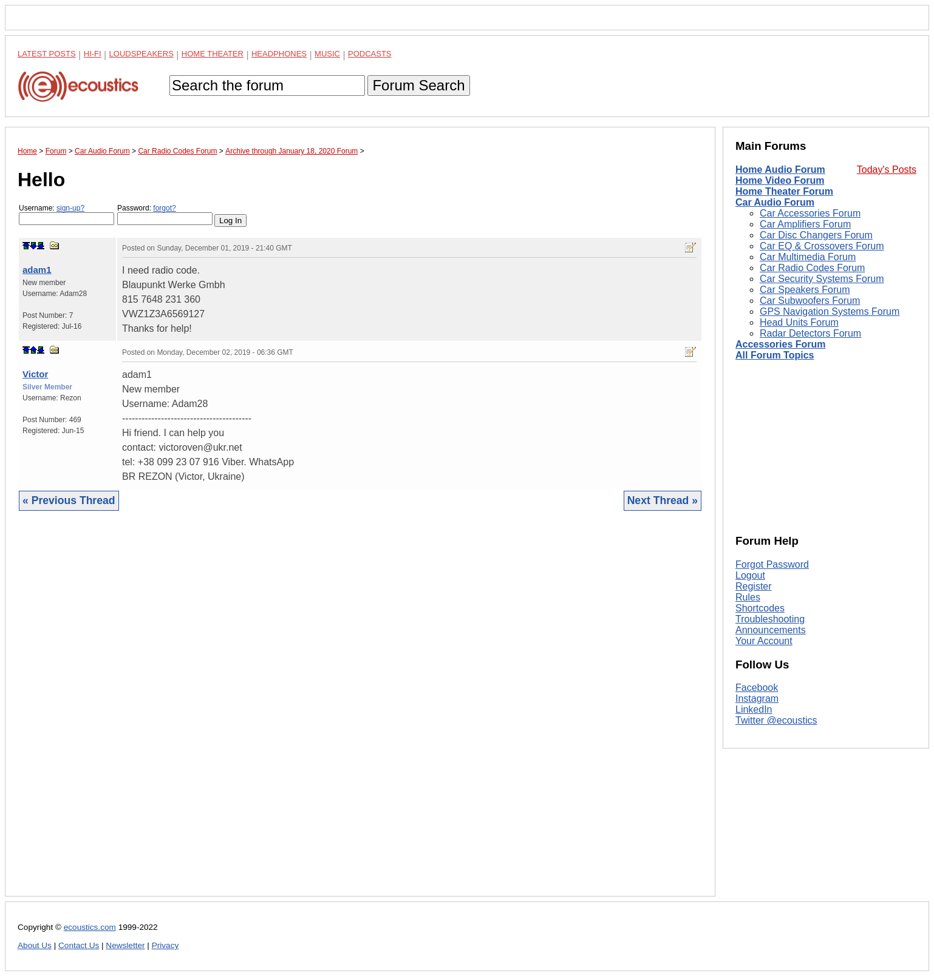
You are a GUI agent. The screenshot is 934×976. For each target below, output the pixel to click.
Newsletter (125, 945)
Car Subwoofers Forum (810, 300)
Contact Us (78, 945)
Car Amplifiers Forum (805, 224)
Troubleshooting (770, 619)
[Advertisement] (360, 713)
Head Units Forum (799, 322)
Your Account (764, 641)
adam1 (37, 269)
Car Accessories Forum (810, 213)
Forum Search (418, 85)
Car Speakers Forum (805, 289)
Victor (35, 374)
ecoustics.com (90, 927)
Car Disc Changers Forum (816, 235)
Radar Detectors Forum (810, 333)
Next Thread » (662, 500)
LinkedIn (753, 709)
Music (327, 53)
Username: (66, 214)
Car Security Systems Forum (822, 279)
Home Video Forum (779, 180)
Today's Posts (886, 169)
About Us (35, 945)
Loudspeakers (141, 53)
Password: (165, 214)
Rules (747, 597)
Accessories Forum (780, 344)
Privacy (165, 945)
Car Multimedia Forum (808, 257)
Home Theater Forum (784, 191)
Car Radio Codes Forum (812, 268)
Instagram (757, 698)
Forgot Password (772, 564)
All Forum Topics (774, 355)
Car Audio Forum (774, 202)
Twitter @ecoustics (776, 720)
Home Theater (213, 53)
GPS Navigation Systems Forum (829, 311)
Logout (750, 575)
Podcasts (370, 53)
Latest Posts (47, 53)
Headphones (279, 53)
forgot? (164, 208)
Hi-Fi (92, 53)
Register (753, 586)
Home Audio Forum (780, 169)
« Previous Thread (68, 500)
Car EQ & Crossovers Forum (822, 246)
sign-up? (70, 208)
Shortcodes (760, 608)
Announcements (770, 630)
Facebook (756, 687)
